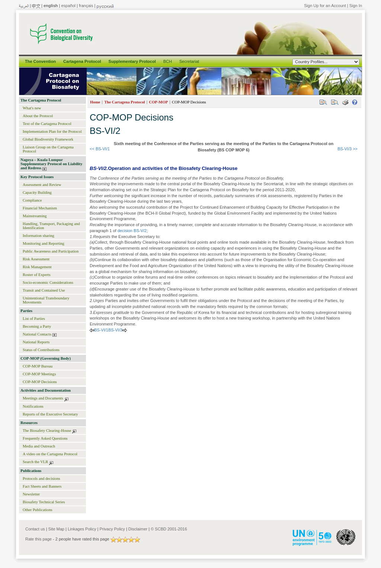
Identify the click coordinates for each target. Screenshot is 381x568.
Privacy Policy (112, 529)
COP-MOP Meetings (39, 374)
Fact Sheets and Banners (42, 486)
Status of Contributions (41, 350)
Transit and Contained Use (44, 290)
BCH (167, 61)
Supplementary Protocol (132, 61)
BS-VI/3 (115, 330)
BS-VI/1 (101, 330)
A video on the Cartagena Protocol (50, 454)
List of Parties (34, 319)
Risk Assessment (36, 259)
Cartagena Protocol (82, 61)
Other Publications (37, 510)
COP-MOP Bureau (37, 366)
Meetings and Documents (43, 398)
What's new (32, 108)
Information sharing (38, 236)
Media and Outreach (39, 446)
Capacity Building (37, 192)
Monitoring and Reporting (43, 243)
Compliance (32, 200)
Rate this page (38, 539)
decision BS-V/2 (132, 230)
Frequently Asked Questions (45, 438)
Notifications (33, 406)
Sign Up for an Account (325, 5)
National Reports (36, 342)
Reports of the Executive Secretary (50, 414)
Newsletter (31, 494)
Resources (29, 423)
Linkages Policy (82, 529)
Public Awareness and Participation (51, 251)
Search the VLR (35, 462)
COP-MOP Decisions (40, 382)
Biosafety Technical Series (44, 502)
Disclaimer (137, 529)
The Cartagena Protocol (40, 100)
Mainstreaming (35, 216)
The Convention (40, 61)
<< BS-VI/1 (100, 149)
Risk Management (37, 267)
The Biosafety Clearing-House (47, 431)
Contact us (35, 529)
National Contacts (37, 334)
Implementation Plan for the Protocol (52, 131)
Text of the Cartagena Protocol (47, 124)
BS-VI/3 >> (347, 149)
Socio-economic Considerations (48, 282)
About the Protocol (38, 116)
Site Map (56, 529)
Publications (30, 471)
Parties (26, 311)
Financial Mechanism (40, 208)
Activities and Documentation (45, 390)
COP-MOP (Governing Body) (45, 358)
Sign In (355, 5)
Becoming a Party (37, 326)
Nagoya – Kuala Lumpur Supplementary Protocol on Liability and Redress (51, 164)
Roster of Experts (37, 275)
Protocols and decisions (41, 478)
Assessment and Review (42, 185)
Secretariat (189, 61)
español (68, 5)
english (51, 5)
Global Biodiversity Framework (48, 139)
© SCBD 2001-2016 (169, 529)
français (86, 5)
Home (95, 102)
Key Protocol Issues (37, 177)
